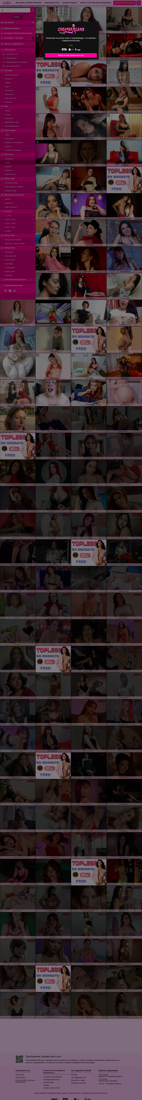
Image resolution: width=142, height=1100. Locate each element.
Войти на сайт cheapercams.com (71, 55)
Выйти (71, 45)
